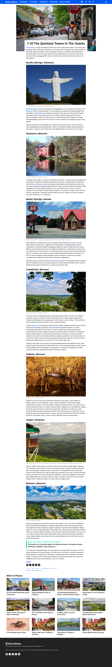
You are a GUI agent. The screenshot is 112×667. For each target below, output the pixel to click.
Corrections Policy (44, 650)
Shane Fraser (29, 570)
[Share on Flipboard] (27, 565)
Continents (23, 2)
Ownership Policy (53, 650)
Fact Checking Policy (34, 650)
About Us (26, 650)
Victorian (42, 113)
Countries (33, 2)
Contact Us (11, 650)
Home (6, 650)
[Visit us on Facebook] (10, 654)
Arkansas (29, 111)
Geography (44, 2)
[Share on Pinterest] (36, 565)
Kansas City (36, 325)
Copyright (21, 650)
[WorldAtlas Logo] (11, 2)
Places (40, 570)
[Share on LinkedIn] (39, 565)
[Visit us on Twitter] (13, 654)
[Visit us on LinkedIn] (19, 654)
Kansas (73, 243)
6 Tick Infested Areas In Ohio (16, 632)
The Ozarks (30, 47)
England (58, 327)
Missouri (39, 184)
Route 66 (55, 261)
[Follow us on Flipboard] (6, 654)
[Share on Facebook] (30, 565)
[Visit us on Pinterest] (16, 654)
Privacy (16, 650)
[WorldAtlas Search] (106, 2)
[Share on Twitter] (33, 565)
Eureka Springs (31, 109)
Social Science (65, 2)
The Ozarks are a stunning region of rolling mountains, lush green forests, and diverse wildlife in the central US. (55, 545)
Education (53, 2)
